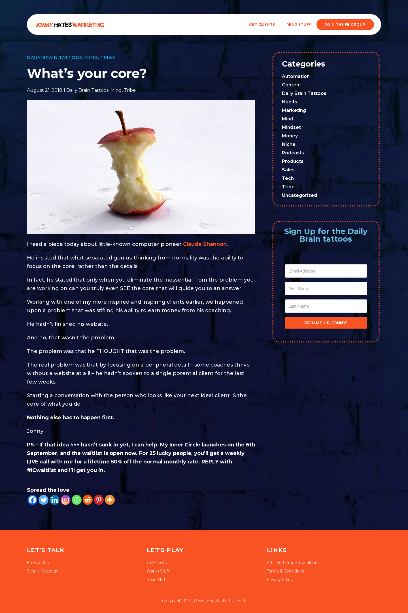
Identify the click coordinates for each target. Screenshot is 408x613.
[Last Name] (326, 306)
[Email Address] (326, 271)
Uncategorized (299, 195)
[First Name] (326, 288)
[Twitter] (43, 500)
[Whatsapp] (77, 500)
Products (292, 161)
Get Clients (262, 24)
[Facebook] (32, 500)
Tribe (107, 57)
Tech (288, 178)
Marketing (294, 110)
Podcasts (293, 153)
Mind (91, 57)
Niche (289, 144)
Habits (289, 102)
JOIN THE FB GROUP (345, 24)
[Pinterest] (99, 500)
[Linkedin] (55, 500)
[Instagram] (66, 500)
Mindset (291, 127)
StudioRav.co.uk (230, 601)
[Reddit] (88, 500)
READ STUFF (298, 24)
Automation (296, 76)
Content (291, 85)
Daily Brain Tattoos (54, 57)
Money (290, 136)
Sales (288, 170)
